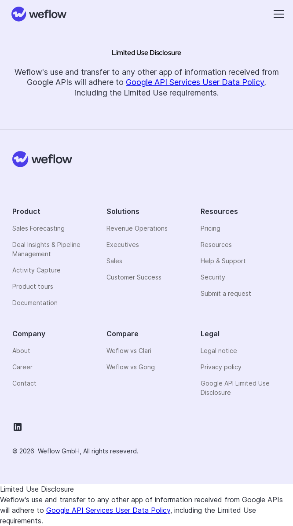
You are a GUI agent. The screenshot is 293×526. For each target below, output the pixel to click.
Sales (114, 261)
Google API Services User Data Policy (195, 82)
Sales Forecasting (38, 228)
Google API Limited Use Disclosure (235, 387)
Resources (216, 244)
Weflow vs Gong (130, 367)
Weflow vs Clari (128, 350)
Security (213, 277)
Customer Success (133, 277)
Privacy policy (221, 367)
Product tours (32, 286)
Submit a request (226, 293)
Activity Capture (36, 270)
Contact (24, 383)
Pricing (210, 228)
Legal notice (219, 350)
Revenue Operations (137, 228)
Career (22, 367)
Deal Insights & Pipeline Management (46, 249)
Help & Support (223, 261)
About (21, 350)
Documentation (35, 302)
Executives (122, 244)
